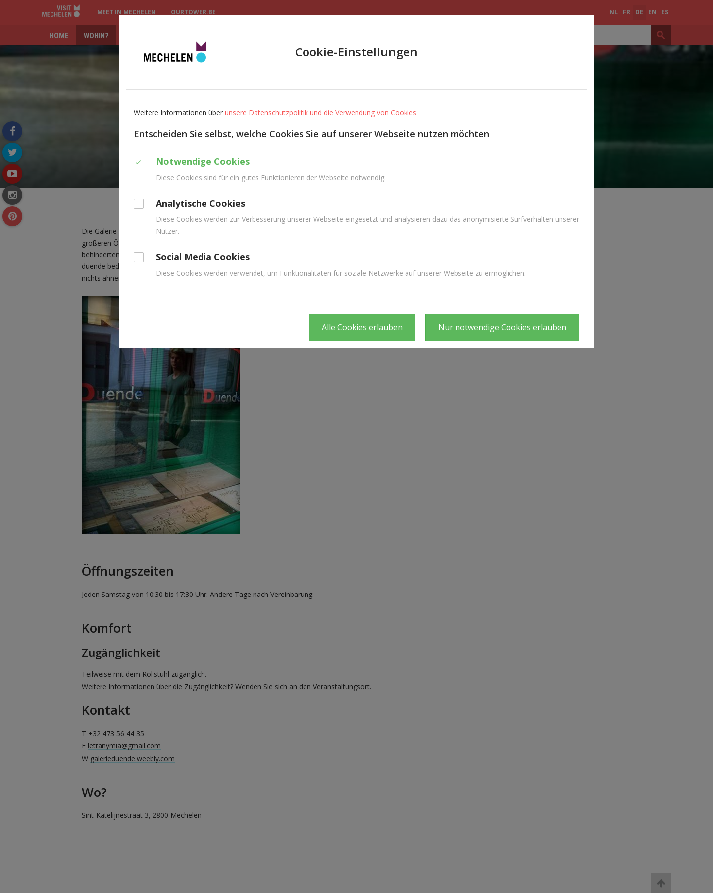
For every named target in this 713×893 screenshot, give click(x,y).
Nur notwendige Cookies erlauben (502, 327)
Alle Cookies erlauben (362, 327)
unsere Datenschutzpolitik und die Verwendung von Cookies (320, 112)
